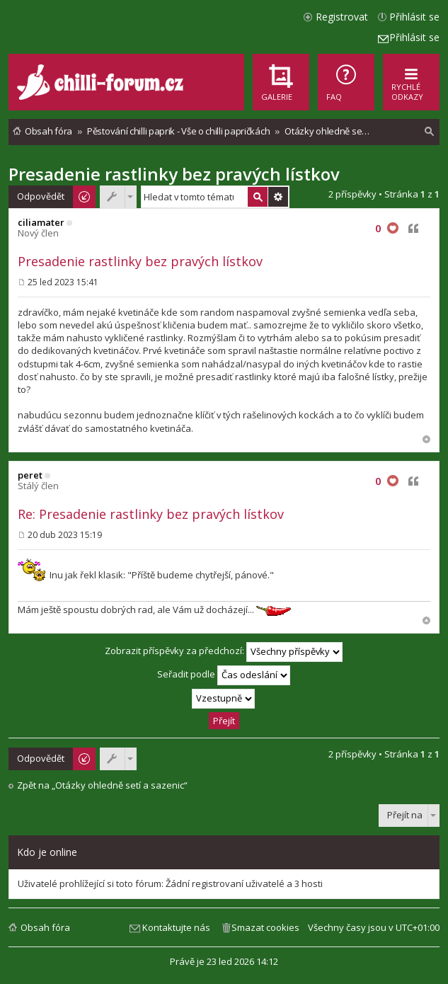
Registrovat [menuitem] (342, 16)
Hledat (258, 197)
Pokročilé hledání (278, 197)
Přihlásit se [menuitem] (414, 16)
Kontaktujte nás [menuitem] (176, 927)
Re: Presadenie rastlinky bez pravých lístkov (151, 513)
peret (30, 475)
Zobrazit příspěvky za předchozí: (224, 652)
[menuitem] (346, 82)
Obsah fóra (45, 927)
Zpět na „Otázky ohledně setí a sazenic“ (102, 785)
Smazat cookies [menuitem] (265, 927)
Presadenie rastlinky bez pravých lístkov (174, 173)
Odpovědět (40, 196)
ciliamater (41, 222)
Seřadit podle (223, 675)
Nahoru (426, 439)
